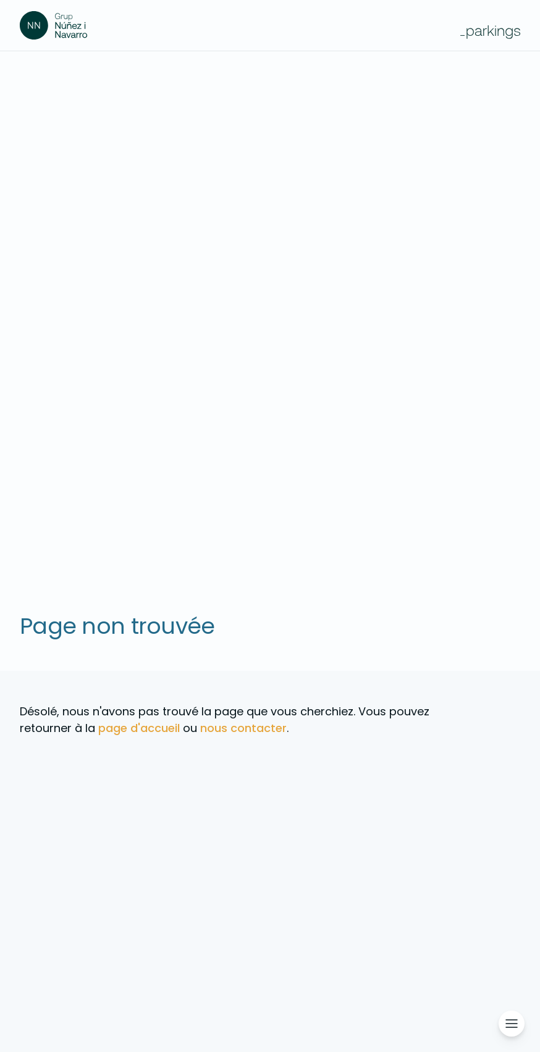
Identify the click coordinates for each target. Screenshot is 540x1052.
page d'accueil (139, 728)
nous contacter (243, 728)
